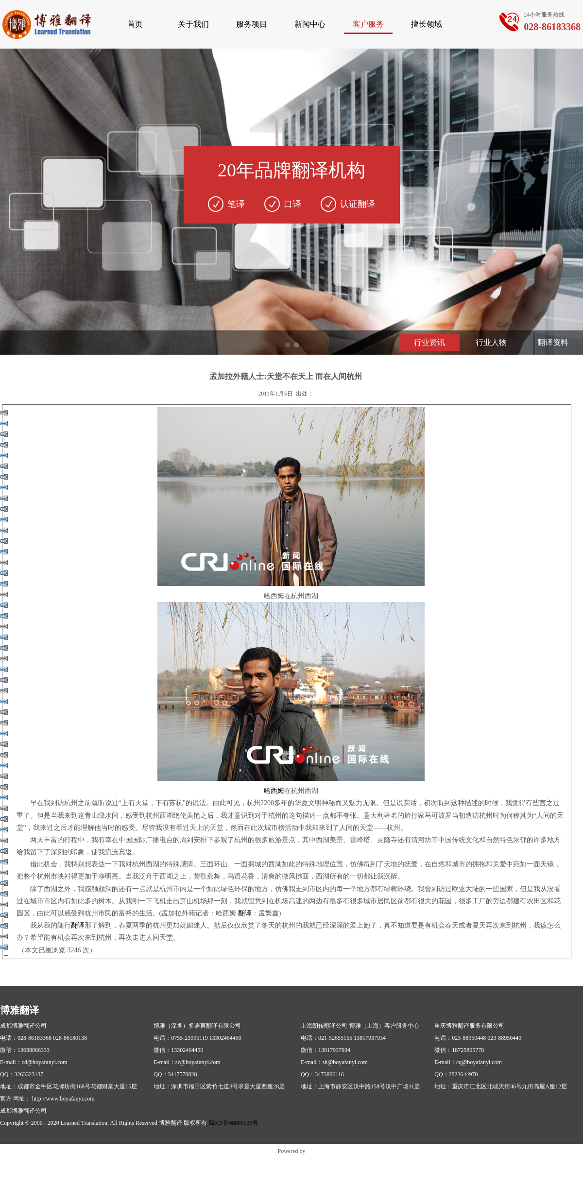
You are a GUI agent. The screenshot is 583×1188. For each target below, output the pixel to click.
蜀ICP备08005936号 (233, 1122)
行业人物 (491, 342)
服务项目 (251, 24)
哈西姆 (274, 790)
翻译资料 (552, 342)
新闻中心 (310, 24)
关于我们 (193, 24)
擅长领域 (426, 24)
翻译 (245, 913)
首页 (135, 24)
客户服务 (368, 24)
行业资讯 (429, 342)
